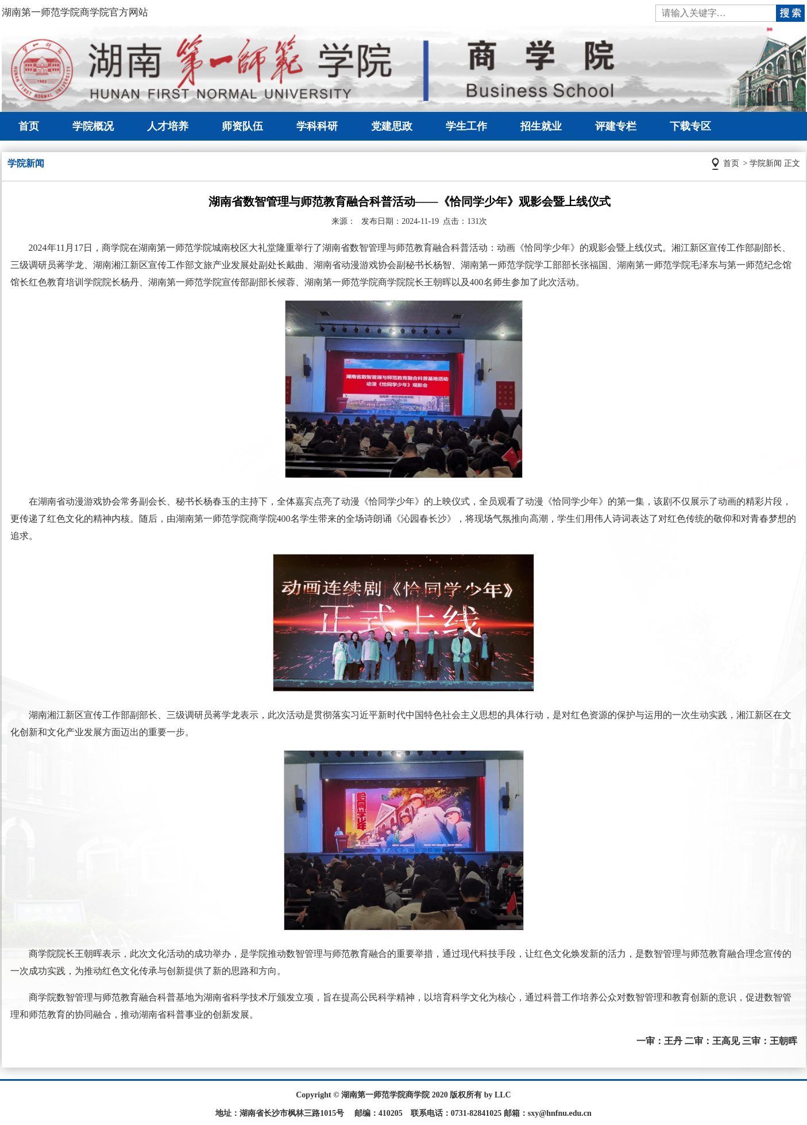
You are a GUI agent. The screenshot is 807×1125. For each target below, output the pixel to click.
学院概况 (93, 126)
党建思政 (391, 126)
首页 (28, 126)
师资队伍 (242, 126)
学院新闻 (766, 163)
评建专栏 (615, 126)
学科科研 (317, 126)
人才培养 (167, 126)
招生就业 (541, 126)
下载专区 (690, 126)
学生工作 (466, 126)
